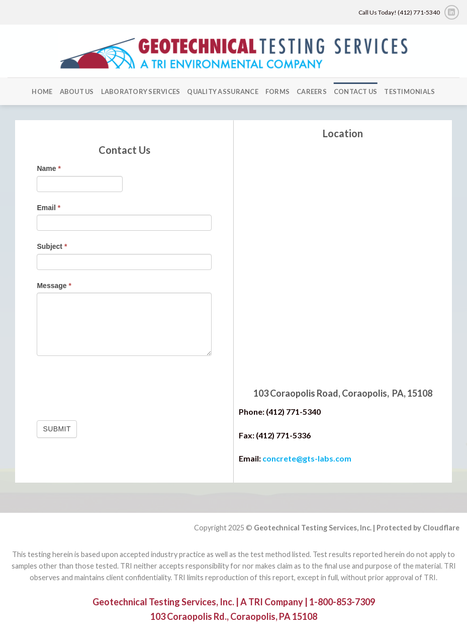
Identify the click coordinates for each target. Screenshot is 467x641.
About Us (77, 91)
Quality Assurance (222, 91)
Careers (312, 91)
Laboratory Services (140, 91)
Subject (52, 246)
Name (48, 168)
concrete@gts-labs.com (306, 458)
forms (277, 91)
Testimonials (409, 91)
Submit (56, 429)
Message (54, 286)
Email (48, 208)
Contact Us (356, 91)
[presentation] (113, 385)
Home (42, 91)
